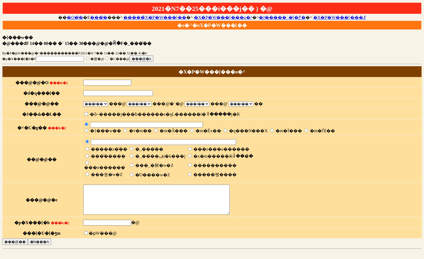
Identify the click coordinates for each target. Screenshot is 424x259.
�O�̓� (75, 17)
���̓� (98, 17)
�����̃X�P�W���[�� (154, 17)
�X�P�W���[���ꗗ (339, 17)
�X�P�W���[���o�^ (223, 17)
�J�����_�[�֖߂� (282, 17)
